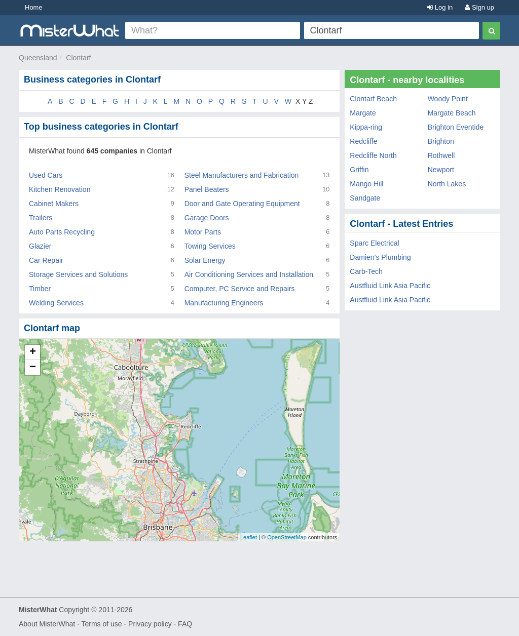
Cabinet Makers (54, 204)
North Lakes (447, 184)
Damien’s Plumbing (380, 257)
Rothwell (441, 155)
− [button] (32, 367)
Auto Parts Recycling (62, 232)
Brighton (441, 141)
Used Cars (45, 175)
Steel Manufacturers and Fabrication (241, 175)
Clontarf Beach (373, 99)
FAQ (185, 624)
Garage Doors (206, 218)
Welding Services (56, 303)
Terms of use (101, 624)
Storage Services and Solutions (78, 274)
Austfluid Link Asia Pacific (390, 286)
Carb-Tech (366, 271)
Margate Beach (452, 113)
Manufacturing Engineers (224, 303)
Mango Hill (366, 184)
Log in (440, 7)
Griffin (359, 170)
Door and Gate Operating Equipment (242, 204)
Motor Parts (202, 232)
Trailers (40, 218)
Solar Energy (205, 260)
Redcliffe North (373, 155)
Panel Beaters (206, 189)
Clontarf (78, 58)
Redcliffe (363, 141)
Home (34, 7)
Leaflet (248, 537)
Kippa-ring (366, 127)
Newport (441, 170)
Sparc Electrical (374, 243)
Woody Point (448, 99)
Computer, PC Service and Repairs (239, 289)
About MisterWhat (47, 624)
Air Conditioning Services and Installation (248, 274)
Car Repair (46, 260)
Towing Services (210, 246)
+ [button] (32, 352)
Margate (363, 113)
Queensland (38, 58)
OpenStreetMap (287, 537)
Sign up (479, 7)
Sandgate (365, 198)
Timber (40, 289)
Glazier (40, 246)
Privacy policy (150, 624)
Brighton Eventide (456, 127)
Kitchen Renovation (59, 189)
